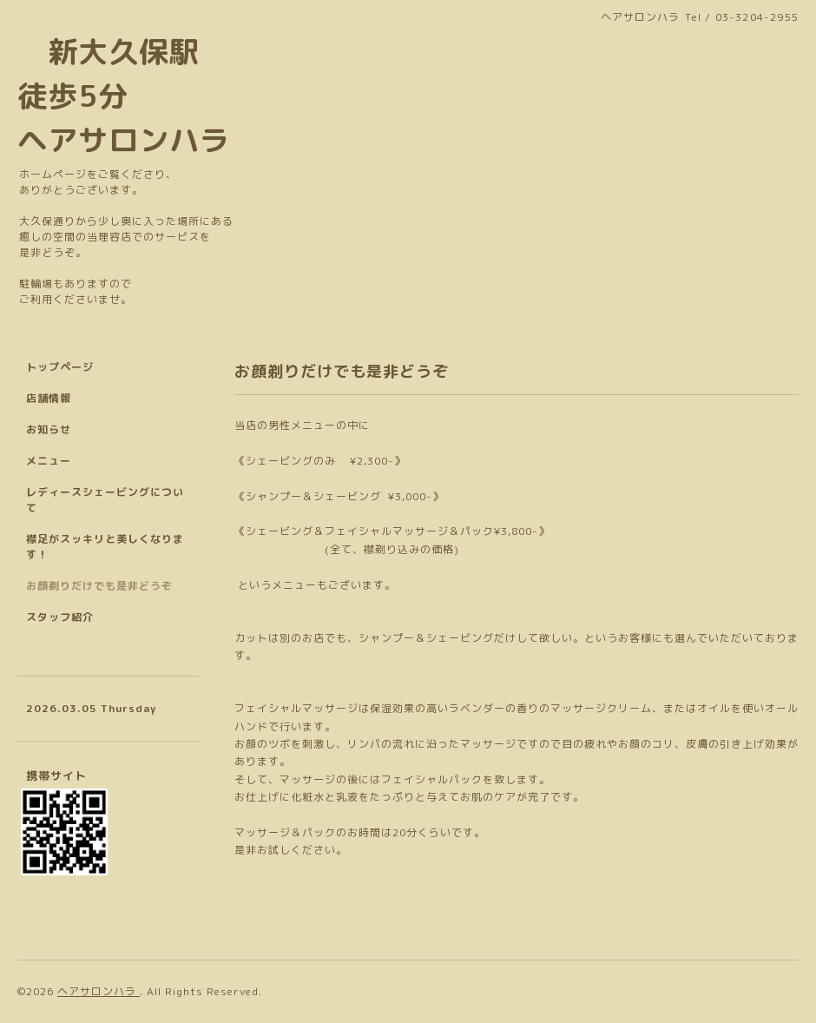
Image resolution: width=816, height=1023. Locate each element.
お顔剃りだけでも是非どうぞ (99, 585)
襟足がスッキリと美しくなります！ (105, 546)
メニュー (48, 460)
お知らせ (48, 429)
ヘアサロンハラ (98, 991)
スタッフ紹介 (60, 617)
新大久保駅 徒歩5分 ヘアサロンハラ (123, 95)
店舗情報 (48, 398)
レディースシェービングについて (105, 500)
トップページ (60, 367)
